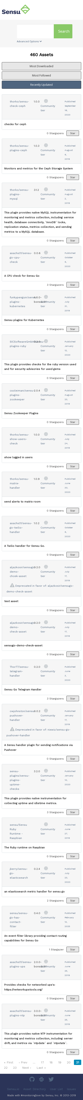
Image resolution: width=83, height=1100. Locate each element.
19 (59, 1062)
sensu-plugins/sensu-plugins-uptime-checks (19, 780)
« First (8, 1062)
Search (63, 31)
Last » (41, 1067)
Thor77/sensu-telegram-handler (19, 671)
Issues (71, 1089)
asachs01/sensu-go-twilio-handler (21, 528)
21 (77, 1062)
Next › (26, 1067)
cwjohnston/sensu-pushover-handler (22, 716)
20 (69, 1062)
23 (15, 1067)
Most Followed (41, 75)
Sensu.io (13, 1089)
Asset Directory (34, 1089)
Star (72, 133)
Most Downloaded (41, 66)
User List (56, 1089)
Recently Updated (41, 85)
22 (6, 1067)
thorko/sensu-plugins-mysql (19, 194)
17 (42, 1062)
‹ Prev (23, 1062)
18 (51, 1062)
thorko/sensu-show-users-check (19, 439)
